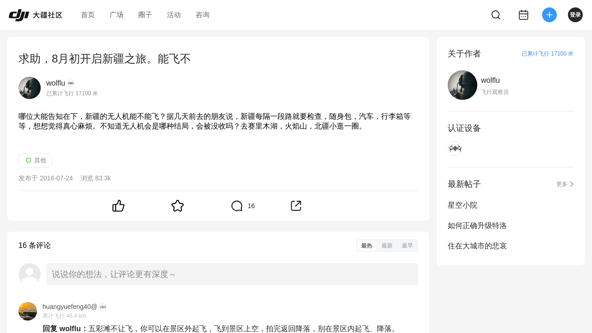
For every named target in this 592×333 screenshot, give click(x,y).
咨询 (203, 14)
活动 (174, 14)
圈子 (145, 14)
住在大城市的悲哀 (477, 246)
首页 (88, 14)
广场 (116, 14)
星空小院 (462, 205)
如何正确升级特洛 (477, 225)
